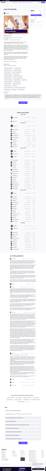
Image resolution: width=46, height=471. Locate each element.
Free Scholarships (14, 85)
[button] (23, 410)
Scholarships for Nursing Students (27, 397)
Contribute (36, 17)
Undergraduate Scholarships (21, 401)
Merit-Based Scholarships (36, 397)
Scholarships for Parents (7, 89)
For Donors (3, 0)
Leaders (27, 2)
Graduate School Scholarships (11, 397)
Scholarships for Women (26, 399)
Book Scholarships (14, 89)
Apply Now (23, 102)
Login (39, 2)
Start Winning (22, 467)
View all (27, 401)
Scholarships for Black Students (18, 399)
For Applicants (7, 0)
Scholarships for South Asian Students (8, 87)
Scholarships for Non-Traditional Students (20, 87)
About (30, 2)
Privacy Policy (39, 465)
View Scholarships (15, 2)
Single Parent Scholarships (7, 85)
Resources (23, 2)
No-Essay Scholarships (19, 397)
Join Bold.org (43, 2)
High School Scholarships (10, 399)
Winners (20, 2)
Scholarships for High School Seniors (35, 399)
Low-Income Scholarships (21, 89)
